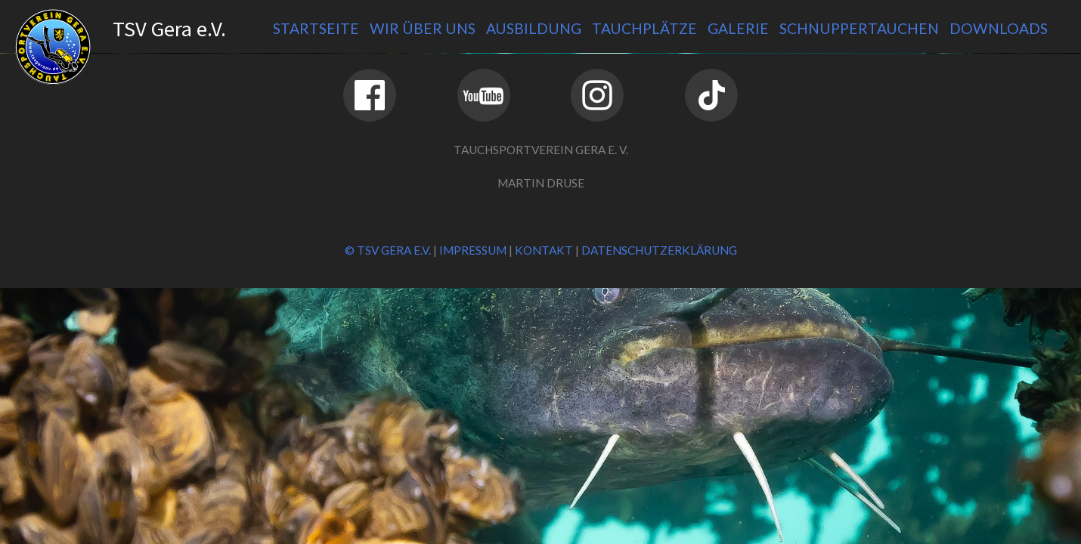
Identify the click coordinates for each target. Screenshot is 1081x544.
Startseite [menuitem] (316, 28)
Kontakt (544, 250)
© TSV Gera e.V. (388, 250)
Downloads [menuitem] (998, 28)
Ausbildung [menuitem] (533, 28)
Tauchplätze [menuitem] (644, 28)
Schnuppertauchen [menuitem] (859, 28)
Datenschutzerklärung (659, 250)
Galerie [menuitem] (738, 28)
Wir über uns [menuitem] (422, 28)
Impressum (472, 250)
